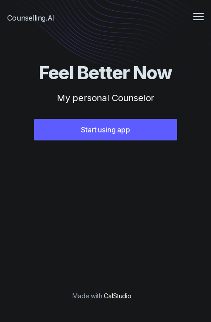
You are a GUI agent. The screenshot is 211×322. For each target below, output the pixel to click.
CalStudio (117, 296)
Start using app (105, 129)
